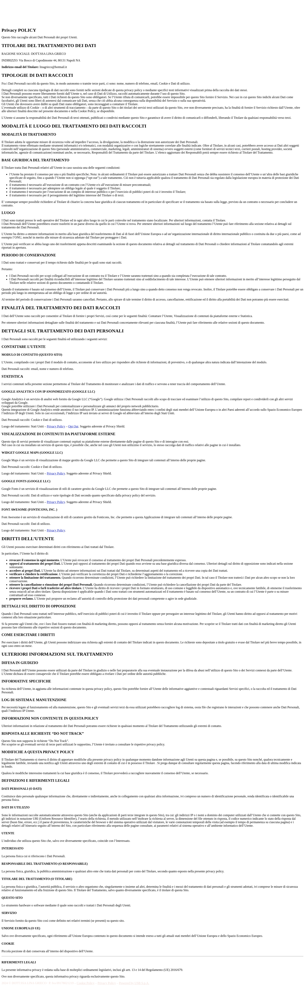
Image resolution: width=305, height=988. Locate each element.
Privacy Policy (56, 426)
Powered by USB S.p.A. (134, 983)
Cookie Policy (86, 983)
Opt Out (73, 426)
